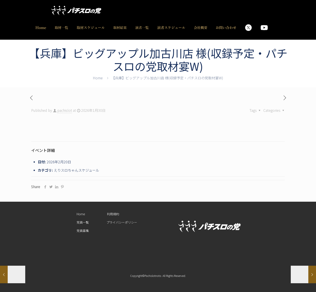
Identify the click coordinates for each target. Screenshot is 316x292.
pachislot (64, 110)
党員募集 (83, 230)
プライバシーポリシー (121, 222)
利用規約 (113, 214)
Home (98, 77)
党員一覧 (83, 222)
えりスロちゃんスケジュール (76, 170)
